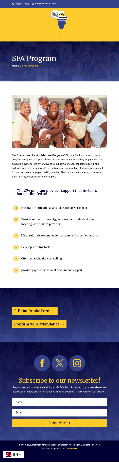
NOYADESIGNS (69, 448)
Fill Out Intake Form (32, 311)
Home (15, 65)
